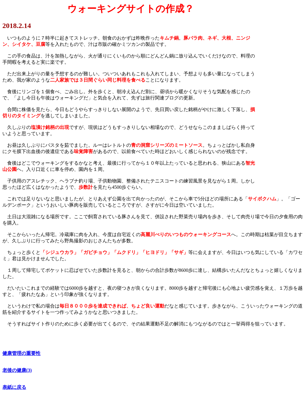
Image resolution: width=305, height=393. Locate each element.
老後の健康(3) (17, 370)
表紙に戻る (14, 387)
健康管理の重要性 (21, 353)
